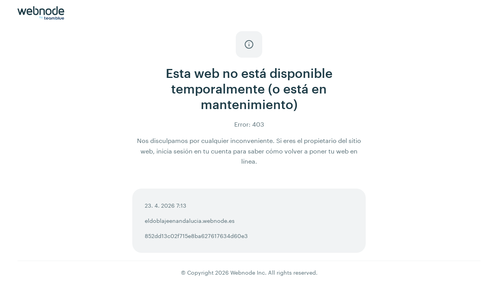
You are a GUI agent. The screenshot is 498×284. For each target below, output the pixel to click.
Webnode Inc (247, 272)
